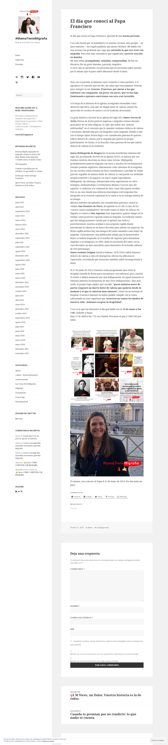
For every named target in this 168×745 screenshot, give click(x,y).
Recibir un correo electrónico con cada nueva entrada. (94, 661)
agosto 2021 (20, 251)
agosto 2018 (20, 322)
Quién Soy (19, 60)
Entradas (19, 64)
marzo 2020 (20, 278)
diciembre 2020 (22, 256)
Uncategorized (21, 401)
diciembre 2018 (22, 309)
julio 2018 (19, 327)
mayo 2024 (19, 216)
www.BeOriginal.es (24, 134)
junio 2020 (19, 269)
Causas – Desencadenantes (26, 375)
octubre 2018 (20, 313)
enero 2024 (20, 229)
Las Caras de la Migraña (25, 384)
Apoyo (18, 370)
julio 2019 (19, 295)
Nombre (75, 606)
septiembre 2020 (22, 260)
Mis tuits (19, 418)
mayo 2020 (19, 273)
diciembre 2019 (22, 282)
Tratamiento (20, 393)
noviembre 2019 (22, 287)
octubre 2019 (20, 291)
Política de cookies (48, 741)
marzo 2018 (20, 340)
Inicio (17, 55)
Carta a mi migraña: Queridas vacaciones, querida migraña (28, 446)
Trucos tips (20, 397)
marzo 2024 (20, 220)
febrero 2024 (20, 224)
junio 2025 (19, 202)
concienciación (21, 379)
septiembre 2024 (22, 211)
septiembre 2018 (22, 318)
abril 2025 (19, 207)
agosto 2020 (20, 264)
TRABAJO (19, 388)
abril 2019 (19, 300)
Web (72, 629)
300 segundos (21, 164)
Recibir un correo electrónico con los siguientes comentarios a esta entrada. (104, 654)
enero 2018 (20, 344)
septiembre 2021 (22, 247)
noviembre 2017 (22, 353)
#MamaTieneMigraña (31, 38)
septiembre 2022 (22, 238)
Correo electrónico (81, 617)
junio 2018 (19, 331)
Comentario (77, 569)
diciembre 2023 (22, 233)
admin (90, 527)
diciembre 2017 (22, 349)
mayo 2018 (19, 335)
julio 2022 (19, 242)
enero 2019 (20, 304)
